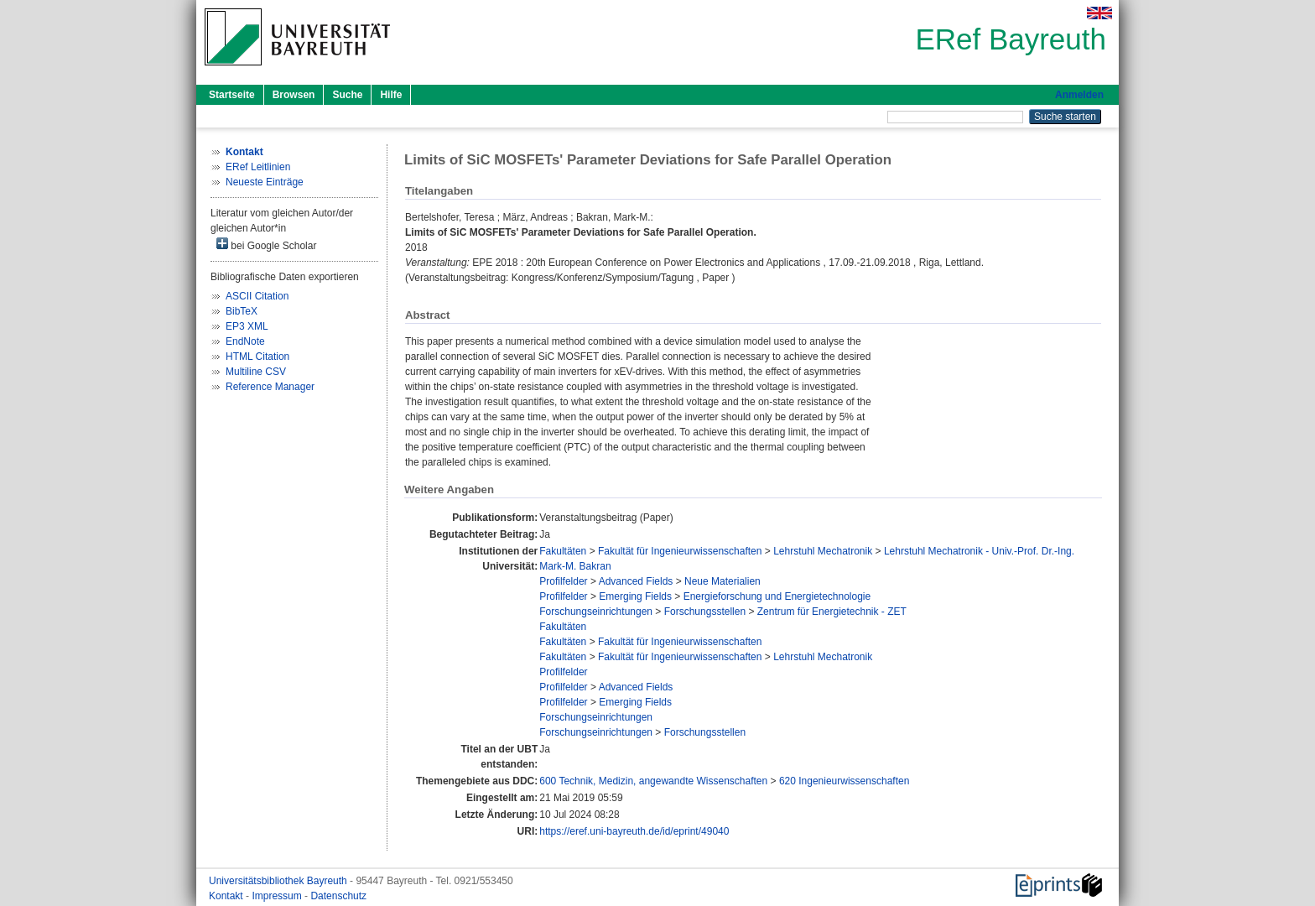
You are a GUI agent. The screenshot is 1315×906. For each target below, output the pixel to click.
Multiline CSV (256, 372)
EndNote (245, 341)
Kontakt (227, 896)
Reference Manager (270, 387)
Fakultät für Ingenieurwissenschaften (679, 551)
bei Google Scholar (266, 244)
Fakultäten (562, 551)
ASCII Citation (257, 296)
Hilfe (391, 95)
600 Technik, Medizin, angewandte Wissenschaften (653, 781)
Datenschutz (338, 896)
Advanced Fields (636, 581)
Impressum (278, 896)
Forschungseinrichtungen (595, 611)
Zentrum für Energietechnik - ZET (832, 611)
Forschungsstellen (705, 611)
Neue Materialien (722, 581)
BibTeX (241, 311)
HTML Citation (257, 356)
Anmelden (1079, 95)
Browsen (294, 95)
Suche (347, 95)
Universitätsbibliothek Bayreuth (279, 881)
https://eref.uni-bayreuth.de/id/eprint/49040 (634, 831)
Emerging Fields (635, 596)
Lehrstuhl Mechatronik (822, 551)
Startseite (232, 95)
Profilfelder (563, 581)
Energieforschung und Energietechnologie (777, 596)
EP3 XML (247, 326)
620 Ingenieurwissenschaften (844, 781)
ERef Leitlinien (258, 167)
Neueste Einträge (265, 182)
